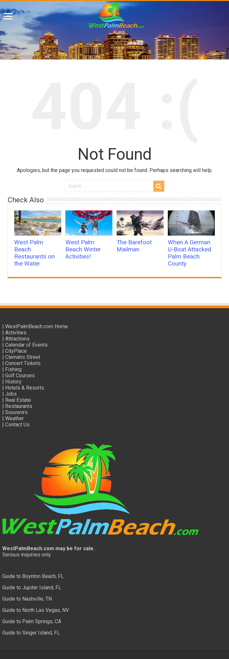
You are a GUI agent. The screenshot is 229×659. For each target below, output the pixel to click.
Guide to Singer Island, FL (31, 633)
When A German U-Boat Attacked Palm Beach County (189, 253)
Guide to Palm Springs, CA (31, 621)
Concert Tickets (23, 363)
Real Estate (18, 400)
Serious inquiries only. (27, 555)
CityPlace (16, 351)
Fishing (13, 369)
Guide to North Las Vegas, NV (35, 610)
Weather (14, 418)
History (13, 382)
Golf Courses (20, 375)
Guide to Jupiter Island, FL (31, 587)
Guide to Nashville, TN (27, 599)
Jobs (11, 394)
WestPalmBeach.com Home (36, 326)
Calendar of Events (26, 345)
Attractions (17, 339)
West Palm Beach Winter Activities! (83, 249)
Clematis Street (22, 357)
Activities (15, 333)
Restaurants (18, 406)
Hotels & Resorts (24, 388)
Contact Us (17, 424)
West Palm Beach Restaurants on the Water (34, 253)
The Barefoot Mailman (134, 246)
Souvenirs (16, 412)
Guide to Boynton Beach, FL (33, 576)
